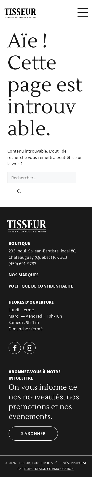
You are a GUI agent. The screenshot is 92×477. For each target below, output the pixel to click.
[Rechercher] (19, 191)
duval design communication (49, 469)
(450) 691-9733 (22, 263)
